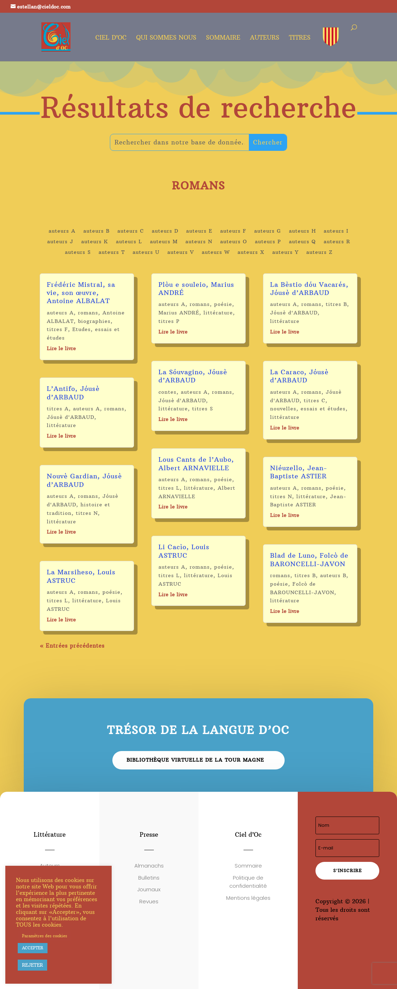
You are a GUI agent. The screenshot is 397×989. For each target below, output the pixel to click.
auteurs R (337, 242)
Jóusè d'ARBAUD (70, 417)
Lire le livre (61, 348)
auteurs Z (319, 252)
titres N (87, 513)
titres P (169, 321)
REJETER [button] (32, 965)
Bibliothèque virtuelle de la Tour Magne (195, 760)
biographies (94, 321)
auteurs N (198, 242)
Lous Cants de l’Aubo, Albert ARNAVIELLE (196, 463)
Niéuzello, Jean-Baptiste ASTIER (298, 472)
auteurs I (336, 231)
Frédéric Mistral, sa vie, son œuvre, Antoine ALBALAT (81, 292)
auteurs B (96, 231)
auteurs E (199, 231)
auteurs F (233, 231)
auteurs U (146, 252)
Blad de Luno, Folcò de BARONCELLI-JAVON (309, 559)
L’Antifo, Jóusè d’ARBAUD (73, 393)
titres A (58, 408)
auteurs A (62, 231)
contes (167, 392)
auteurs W (216, 252)
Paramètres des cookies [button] (44, 935)
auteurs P (268, 242)
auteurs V (180, 252)
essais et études (323, 408)
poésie (111, 592)
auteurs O (233, 242)
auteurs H (302, 231)
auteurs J (60, 242)
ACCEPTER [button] (32, 947)
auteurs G (267, 231)
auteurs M (164, 242)
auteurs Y (285, 252)
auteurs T (112, 252)
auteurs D (165, 231)
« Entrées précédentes (72, 645)
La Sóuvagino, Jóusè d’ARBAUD (192, 376)
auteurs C (130, 231)
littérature (61, 425)
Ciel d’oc (111, 38)
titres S (202, 408)
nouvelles (283, 408)
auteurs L (129, 242)
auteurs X (250, 252)
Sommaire (223, 38)
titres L (57, 600)
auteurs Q (302, 242)
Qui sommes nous (166, 38)
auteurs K (94, 242)
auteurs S (78, 252)
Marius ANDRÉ (178, 312)
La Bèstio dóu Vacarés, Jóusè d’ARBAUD (309, 288)
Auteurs (264, 38)
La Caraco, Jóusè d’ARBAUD (299, 376)
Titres (300, 38)
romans (88, 312)
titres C (314, 400)
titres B (336, 304)
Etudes (81, 329)
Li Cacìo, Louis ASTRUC (183, 551)
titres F (57, 329)
